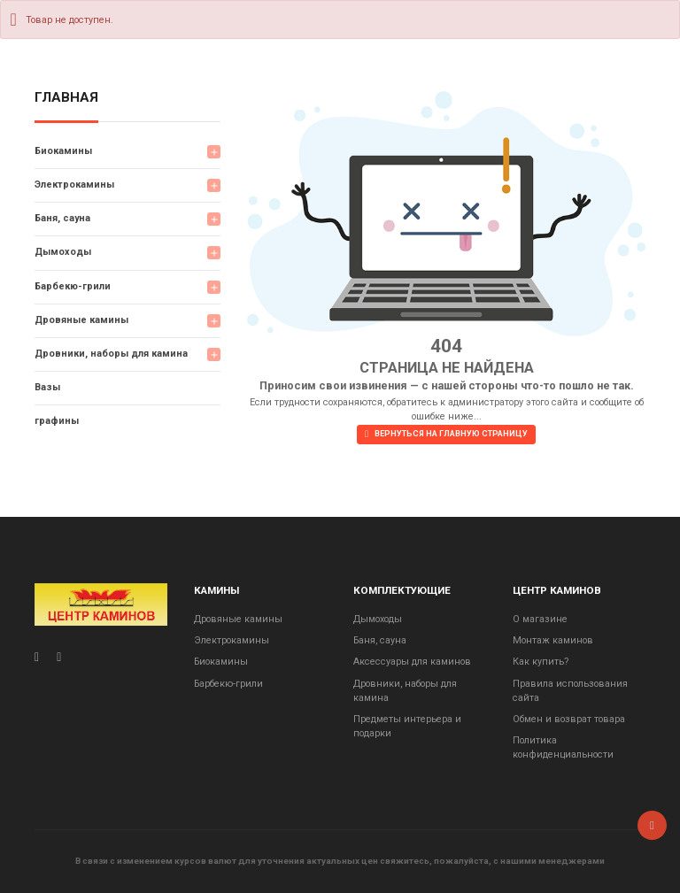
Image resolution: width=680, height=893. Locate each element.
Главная (66, 98)
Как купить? (540, 661)
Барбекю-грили (73, 286)
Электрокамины (74, 184)
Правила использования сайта (570, 691)
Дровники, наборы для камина (111, 353)
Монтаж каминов (553, 640)
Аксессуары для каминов (412, 661)
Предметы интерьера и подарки (407, 726)
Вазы (47, 387)
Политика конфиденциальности (563, 747)
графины (57, 421)
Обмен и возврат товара (569, 719)
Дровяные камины (81, 320)
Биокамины (63, 151)
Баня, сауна (62, 218)
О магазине (540, 619)
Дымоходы (63, 252)
